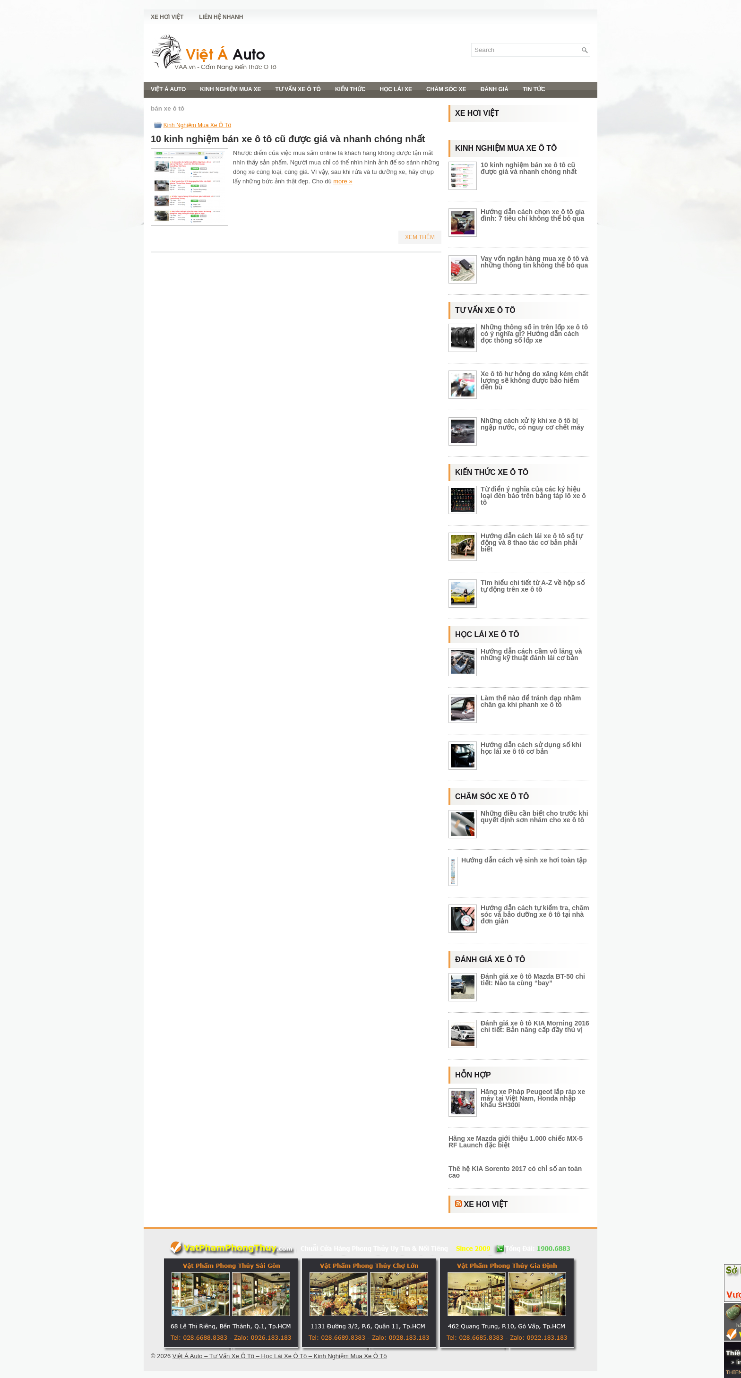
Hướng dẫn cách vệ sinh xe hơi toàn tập (524, 860)
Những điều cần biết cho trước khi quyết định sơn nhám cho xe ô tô (534, 817)
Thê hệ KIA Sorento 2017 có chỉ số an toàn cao (515, 1172)
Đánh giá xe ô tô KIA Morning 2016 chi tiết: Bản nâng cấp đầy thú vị (535, 1026)
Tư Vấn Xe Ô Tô (298, 89)
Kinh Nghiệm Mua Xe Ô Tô (198, 125)
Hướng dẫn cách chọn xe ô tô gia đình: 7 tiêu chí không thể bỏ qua (533, 215)
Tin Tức (534, 89)
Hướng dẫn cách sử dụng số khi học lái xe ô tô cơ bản (531, 748)
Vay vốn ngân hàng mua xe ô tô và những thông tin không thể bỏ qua (534, 262)
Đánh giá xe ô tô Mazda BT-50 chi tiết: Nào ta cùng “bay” (533, 980)
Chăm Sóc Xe (446, 89)
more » (342, 181)
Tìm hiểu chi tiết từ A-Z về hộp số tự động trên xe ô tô (533, 586)
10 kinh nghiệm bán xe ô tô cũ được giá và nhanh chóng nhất (288, 139)
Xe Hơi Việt (167, 17)
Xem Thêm (420, 237)
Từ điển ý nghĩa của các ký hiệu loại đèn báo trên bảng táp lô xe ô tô (533, 495)
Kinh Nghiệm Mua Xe (230, 89)
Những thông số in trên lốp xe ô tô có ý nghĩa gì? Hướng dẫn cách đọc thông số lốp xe (534, 333)
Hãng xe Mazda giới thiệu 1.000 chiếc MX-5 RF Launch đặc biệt (515, 1142)
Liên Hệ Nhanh (221, 17)
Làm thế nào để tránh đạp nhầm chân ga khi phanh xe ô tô (531, 701)
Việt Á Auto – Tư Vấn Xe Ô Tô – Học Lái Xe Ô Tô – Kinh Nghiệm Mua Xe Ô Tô (279, 1356)
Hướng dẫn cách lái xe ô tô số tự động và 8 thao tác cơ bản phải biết (532, 542)
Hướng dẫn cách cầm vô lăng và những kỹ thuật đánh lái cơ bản (531, 654)
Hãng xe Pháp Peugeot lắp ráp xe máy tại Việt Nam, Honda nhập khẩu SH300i (533, 1098)
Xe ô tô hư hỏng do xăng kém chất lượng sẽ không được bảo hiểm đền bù (534, 380)
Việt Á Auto (168, 89)
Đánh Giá (494, 89)
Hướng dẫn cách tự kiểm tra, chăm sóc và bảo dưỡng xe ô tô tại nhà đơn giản (535, 914)
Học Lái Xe (396, 89)
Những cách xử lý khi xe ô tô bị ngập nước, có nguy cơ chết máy (532, 424)
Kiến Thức (350, 89)
